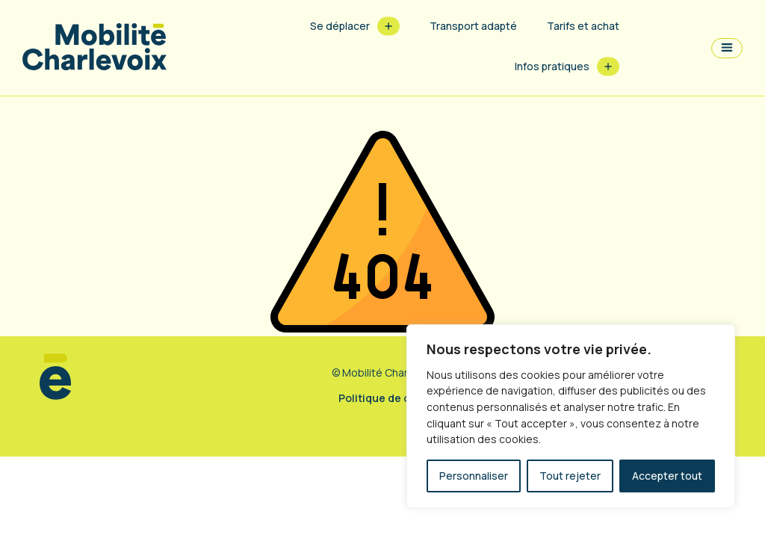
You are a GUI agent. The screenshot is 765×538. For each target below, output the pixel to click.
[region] (570, 416)
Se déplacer (340, 26)
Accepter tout (667, 476)
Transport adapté (473, 26)
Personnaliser (473, 476)
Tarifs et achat (583, 26)
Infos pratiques (552, 66)
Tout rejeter (570, 476)
